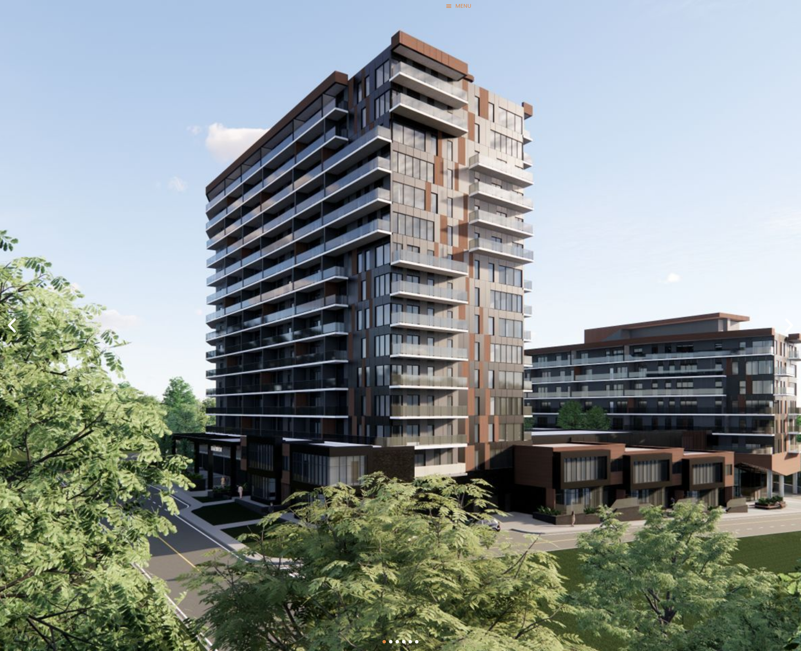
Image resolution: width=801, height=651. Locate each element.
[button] (376, 6)
